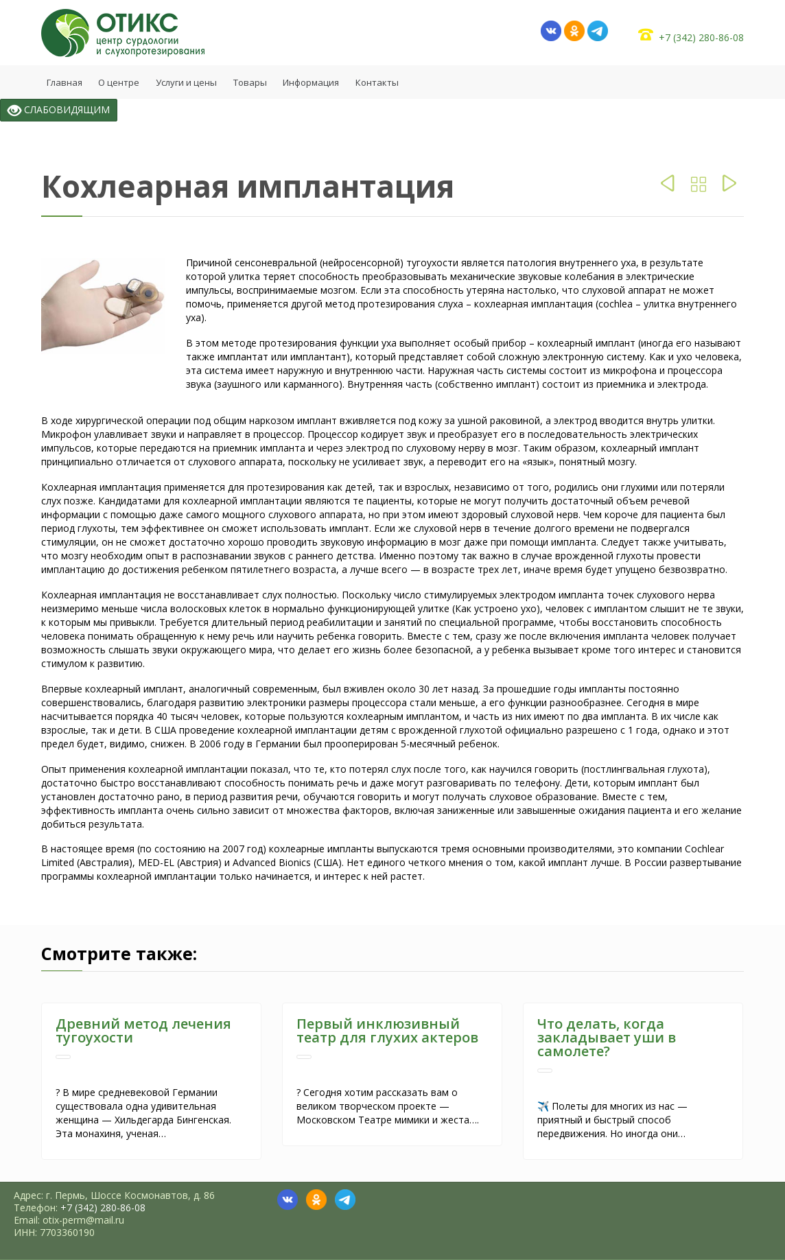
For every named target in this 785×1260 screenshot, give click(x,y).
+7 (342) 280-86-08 (701, 37)
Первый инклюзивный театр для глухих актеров (387, 1030)
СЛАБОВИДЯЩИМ (59, 110)
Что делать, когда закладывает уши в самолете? (606, 1037)
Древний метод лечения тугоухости (143, 1030)
